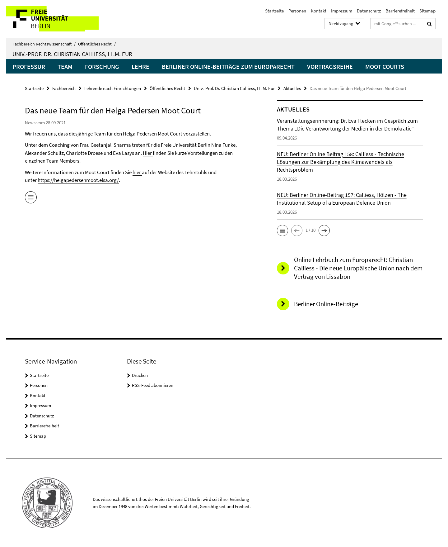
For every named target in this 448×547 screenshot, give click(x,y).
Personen (297, 11)
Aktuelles (292, 88)
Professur (28, 66)
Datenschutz (369, 11)
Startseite (274, 11)
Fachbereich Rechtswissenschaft (44, 44)
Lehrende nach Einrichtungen (112, 88)
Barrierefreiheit (400, 11)
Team (65, 66)
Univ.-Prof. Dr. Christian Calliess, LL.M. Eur (72, 54)
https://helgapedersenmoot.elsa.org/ (78, 180)
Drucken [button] (140, 375)
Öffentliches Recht (97, 44)
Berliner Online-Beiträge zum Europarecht (228, 66)
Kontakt (318, 11)
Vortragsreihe (330, 66)
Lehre (140, 66)
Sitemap (427, 11)
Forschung (102, 66)
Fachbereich (64, 88)
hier (137, 172)
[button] (282, 230)
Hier (148, 153)
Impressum (341, 11)
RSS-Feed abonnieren (152, 385)
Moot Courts (384, 66)
